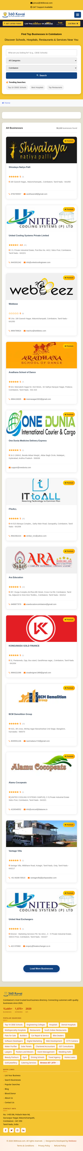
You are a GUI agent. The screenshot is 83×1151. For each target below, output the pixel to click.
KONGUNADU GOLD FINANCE (24, 646)
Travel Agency (54, 1057)
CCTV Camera (72, 1041)
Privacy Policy (44, 1145)
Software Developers (14, 1041)
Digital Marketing (34, 1041)
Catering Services (28, 1062)
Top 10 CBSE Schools (17, 87)
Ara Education (16, 577)
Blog (7, 1089)
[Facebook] (5, 1130)
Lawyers (8, 1052)
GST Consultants (66, 1046)
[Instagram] (17, 1130)
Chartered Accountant (45, 1046)
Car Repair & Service (40, 1035)
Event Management (45, 1052)
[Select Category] (41, 61)
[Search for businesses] (41, 52)
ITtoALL (13, 509)
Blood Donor (10, 1093)
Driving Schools (37, 1057)
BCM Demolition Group (20, 714)
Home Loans (69, 1057)
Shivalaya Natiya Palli (19, 167)
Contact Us (9, 1102)
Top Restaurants (55, 87)
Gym (25, 1057)
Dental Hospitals (68, 1024)
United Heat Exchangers (21, 919)
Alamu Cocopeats (18, 782)
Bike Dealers (58, 1035)
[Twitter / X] (11, 1130)
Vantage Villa (15, 851)
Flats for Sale (10, 1035)
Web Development (54, 1041)
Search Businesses (13, 1080)
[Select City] (41, 68)
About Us (9, 1098)
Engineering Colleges (36, 1024)
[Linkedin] (23, 1130)
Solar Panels (26, 1046)
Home (6, 103)
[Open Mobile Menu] (77, 15)
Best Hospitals (37, 87)
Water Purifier (11, 1046)
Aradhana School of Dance (22, 372)
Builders (23, 1035)
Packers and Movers (24, 1052)
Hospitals (53, 1024)
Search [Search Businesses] (41, 75)
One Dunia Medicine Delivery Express (28, 441)
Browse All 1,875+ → (49, 1062)
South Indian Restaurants (55, 1030)
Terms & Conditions (25, 1145)
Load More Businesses (41, 968)
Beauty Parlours (12, 1057)
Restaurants (35, 1030)
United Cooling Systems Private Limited (29, 235)
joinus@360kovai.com (43, 3)
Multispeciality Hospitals (15, 1030)
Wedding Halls (65, 1052)
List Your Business (12, 1075)
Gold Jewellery (11, 1062)
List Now (73, 24)
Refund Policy (60, 1145)
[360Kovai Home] (14, 14)
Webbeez (13, 304)
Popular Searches (12, 1084)
